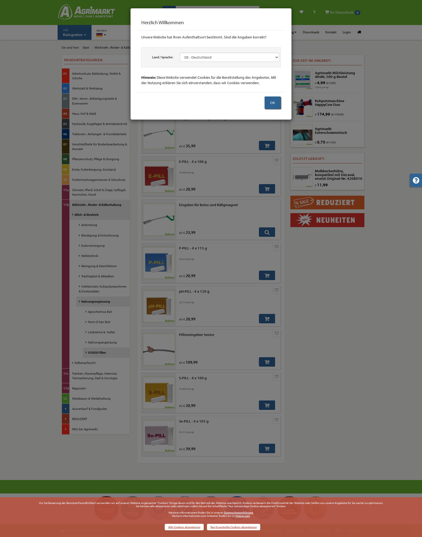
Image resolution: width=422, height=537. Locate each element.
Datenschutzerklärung (238, 512)
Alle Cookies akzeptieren (184, 527)
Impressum (242, 516)
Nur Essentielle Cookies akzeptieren (233, 527)
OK (272, 102)
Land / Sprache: (162, 57)
